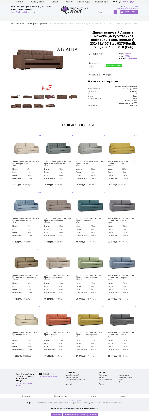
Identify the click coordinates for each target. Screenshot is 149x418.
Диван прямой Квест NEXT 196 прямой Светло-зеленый (89, 278)
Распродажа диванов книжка (125, 18)
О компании (19, 2)
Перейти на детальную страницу (75, 414)
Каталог (102, 372)
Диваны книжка (64, 18)
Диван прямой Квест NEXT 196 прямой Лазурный (89, 220)
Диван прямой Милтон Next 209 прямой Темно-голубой (25, 220)
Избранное (101, 2)
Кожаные (102, 382)
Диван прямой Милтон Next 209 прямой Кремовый (25, 163)
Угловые (121, 380)
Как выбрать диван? (72, 375)
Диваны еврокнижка (42, 18)
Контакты (69, 2)
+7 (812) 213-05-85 (131, 6)
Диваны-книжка (124, 382)
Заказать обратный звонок (127, 8)
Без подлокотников (105, 380)
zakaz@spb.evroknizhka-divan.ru (24, 12)
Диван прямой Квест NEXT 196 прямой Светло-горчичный (89, 335)
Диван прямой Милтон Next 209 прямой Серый (89, 163)
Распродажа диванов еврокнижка (92, 18)
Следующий (93, 414)
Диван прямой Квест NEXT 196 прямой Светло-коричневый (25, 278)
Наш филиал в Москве (74, 401)
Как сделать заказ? (72, 377)
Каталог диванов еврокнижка (37, 24)
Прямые (101, 384)
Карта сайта (69, 384)
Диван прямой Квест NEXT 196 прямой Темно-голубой (121, 278)
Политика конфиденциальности (76, 380)
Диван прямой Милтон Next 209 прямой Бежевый (25, 335)
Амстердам (103, 375)
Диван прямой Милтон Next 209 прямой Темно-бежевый (57, 220)
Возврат (55, 2)
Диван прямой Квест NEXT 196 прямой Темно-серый (121, 220)
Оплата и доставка (37, 2)
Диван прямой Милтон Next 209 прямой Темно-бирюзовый (57, 163)
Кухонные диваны (19, 18)
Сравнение (83, 2)
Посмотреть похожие (113, 65)
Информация (70, 372)
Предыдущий (56, 414)
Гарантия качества (72, 382)
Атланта (101, 377)
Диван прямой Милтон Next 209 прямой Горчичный (121, 163)
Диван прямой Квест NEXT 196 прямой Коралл (57, 335)
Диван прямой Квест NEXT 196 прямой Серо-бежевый (57, 278)
